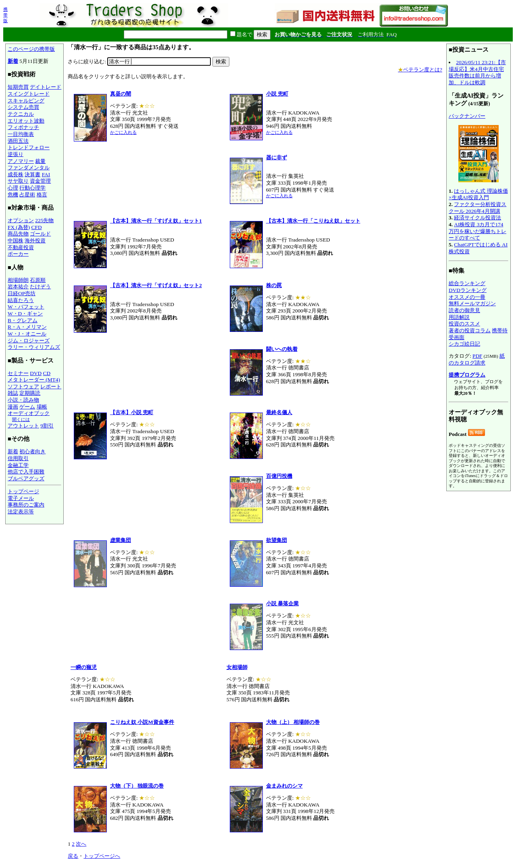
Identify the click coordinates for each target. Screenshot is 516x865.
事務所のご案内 (26, 505)
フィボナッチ (23, 127)
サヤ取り (18, 181)
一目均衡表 (21, 134)
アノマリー (21, 161)
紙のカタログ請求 (477, 359)
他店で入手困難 (26, 472)
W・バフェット (26, 307)
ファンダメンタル (29, 168)
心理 (13, 188)
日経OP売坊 (21, 293)
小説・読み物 (23, 400)
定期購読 (29, 393)
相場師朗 (18, 280)
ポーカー (18, 254)
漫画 (13, 407)
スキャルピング (26, 101)
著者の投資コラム (470, 330)
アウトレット (23, 426)
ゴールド (40, 234)
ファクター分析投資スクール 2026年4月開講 (477, 207)
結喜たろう (21, 300)
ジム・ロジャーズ (29, 341)
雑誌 (13, 393)
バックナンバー (467, 116)
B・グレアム (22, 320)
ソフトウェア (23, 387)
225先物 (44, 220)
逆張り (15, 154)
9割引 (47, 426)
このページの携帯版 (31, 49)
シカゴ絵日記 (464, 344)
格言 (42, 195)
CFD (36, 227)
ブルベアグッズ (26, 478)
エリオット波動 (26, 121)
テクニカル (21, 114)
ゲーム (27, 407)
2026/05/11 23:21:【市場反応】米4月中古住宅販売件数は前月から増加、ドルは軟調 (477, 72)
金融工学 (18, 465)
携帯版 (5, 15)
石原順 (38, 280)
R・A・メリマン (27, 327)
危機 (13, 195)
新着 (13, 61)
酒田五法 (18, 141)
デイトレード (45, 87)
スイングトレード (29, 94)
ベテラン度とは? (420, 70)
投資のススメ (464, 324)
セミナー (18, 373)
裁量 (40, 161)
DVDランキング (468, 290)
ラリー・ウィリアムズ (34, 347)
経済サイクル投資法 (477, 218)
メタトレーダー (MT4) (34, 380)
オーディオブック (29, 413)
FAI (46, 174)
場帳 (42, 407)
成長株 (15, 174)
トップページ (23, 491)
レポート (50, 387)
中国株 (15, 241)
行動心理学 (32, 188)
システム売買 (23, 107)
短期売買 (18, 87)
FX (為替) (19, 227)
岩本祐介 (18, 286)
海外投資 (35, 241)
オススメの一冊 (467, 297)
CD (47, 373)
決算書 (32, 174)
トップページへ (101, 856)
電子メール (21, 498)
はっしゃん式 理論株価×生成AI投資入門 (478, 194)
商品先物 (18, 234)
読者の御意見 (464, 310)
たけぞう (40, 286)
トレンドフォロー (29, 147)
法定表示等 (21, 512)
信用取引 (18, 458)
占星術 (27, 195)
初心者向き (32, 451)
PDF (477, 356)
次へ (81, 844)
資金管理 (40, 181)
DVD (36, 373)
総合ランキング (467, 283)
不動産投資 (21, 247)
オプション (21, 220)
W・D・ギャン (25, 314)
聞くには (21, 419)
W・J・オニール (27, 334)
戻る (73, 856)
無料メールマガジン (472, 303)
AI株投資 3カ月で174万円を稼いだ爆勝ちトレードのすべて (477, 231)
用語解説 (459, 317)
